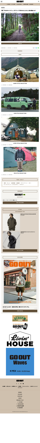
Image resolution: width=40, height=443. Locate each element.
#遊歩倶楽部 (13, 210)
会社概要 (3, 415)
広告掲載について (14, 415)
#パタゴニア (22, 212)
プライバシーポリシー (25, 415)
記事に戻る (20, 43)
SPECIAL (20, 425)
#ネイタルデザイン (15, 212)
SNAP (20, 427)
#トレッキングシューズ (7, 212)
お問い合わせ (8, 415)
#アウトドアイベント (24, 210)
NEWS (20, 421)
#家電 (5, 210)
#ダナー (30, 210)
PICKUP (20, 423)
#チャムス (8, 210)
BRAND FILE (20, 429)
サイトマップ (20, 417)
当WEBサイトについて (34, 415)
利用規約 (19, 415)
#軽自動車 (18, 210)
